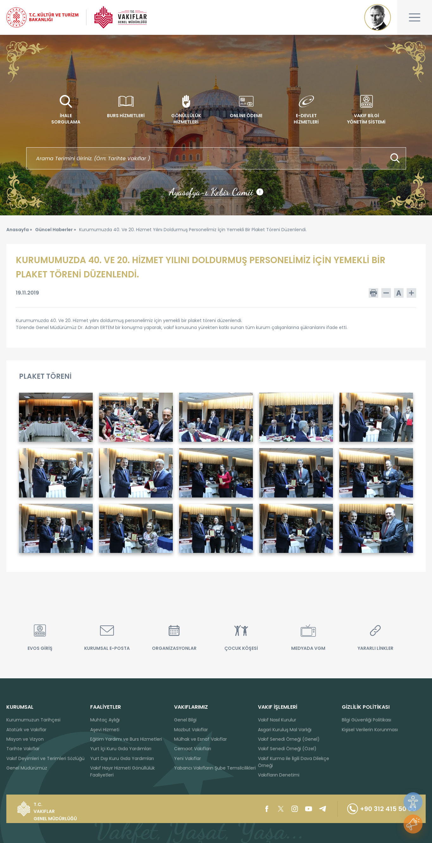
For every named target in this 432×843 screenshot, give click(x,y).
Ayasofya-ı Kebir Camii (216, 191)
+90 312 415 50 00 (381, 808)
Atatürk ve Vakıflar (26, 729)
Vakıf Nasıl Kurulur (277, 720)
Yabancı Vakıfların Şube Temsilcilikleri (215, 768)
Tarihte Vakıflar (23, 748)
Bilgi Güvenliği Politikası (366, 720)
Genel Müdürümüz (26, 768)
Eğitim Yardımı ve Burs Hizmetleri (126, 739)
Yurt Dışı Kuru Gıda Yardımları (122, 758)
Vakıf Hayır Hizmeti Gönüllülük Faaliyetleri (122, 771)
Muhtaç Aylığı (105, 720)
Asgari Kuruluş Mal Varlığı (284, 729)
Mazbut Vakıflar (191, 729)
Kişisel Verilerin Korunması (370, 729)
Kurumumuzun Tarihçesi (33, 720)
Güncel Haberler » (55, 229)
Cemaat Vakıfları (192, 748)
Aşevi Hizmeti (104, 729)
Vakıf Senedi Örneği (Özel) (287, 748)
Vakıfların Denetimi (278, 775)
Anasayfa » (19, 229)
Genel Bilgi (185, 720)
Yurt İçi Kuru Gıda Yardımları (120, 748)
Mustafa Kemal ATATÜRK (377, 17)
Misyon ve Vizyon (25, 739)
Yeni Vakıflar (187, 758)
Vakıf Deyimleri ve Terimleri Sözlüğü (45, 758)
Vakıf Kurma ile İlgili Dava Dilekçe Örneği (293, 762)
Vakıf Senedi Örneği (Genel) (289, 739)
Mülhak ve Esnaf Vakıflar (200, 739)
